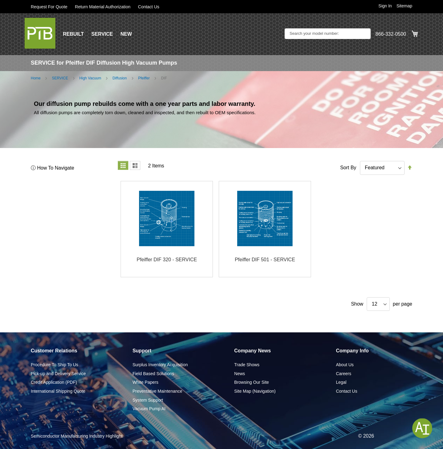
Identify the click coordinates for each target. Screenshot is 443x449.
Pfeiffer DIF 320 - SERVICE (167, 259)
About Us (345, 364)
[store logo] (40, 33)
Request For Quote (49, 6)
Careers (343, 373)
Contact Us (148, 6)
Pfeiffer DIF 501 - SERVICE (265, 259)
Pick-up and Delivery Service (58, 373)
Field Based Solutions (153, 373)
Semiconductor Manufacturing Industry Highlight (76, 436)
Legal (341, 382)
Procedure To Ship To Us (54, 364)
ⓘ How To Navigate (52, 167)
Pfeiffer (144, 78)
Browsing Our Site (251, 382)
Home (36, 78)
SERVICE (102, 34)
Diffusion (120, 78)
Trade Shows (246, 364)
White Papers (145, 382)
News (239, 373)
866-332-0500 (390, 34)
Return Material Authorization (103, 6)
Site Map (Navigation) (255, 391)
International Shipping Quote (58, 391)
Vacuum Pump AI (149, 408)
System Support (148, 400)
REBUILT (73, 34)
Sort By (348, 167)
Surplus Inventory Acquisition (160, 364)
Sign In (385, 5)
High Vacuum (90, 78)
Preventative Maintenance (157, 391)
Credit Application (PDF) (54, 382)
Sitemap (404, 5)
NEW (126, 34)
